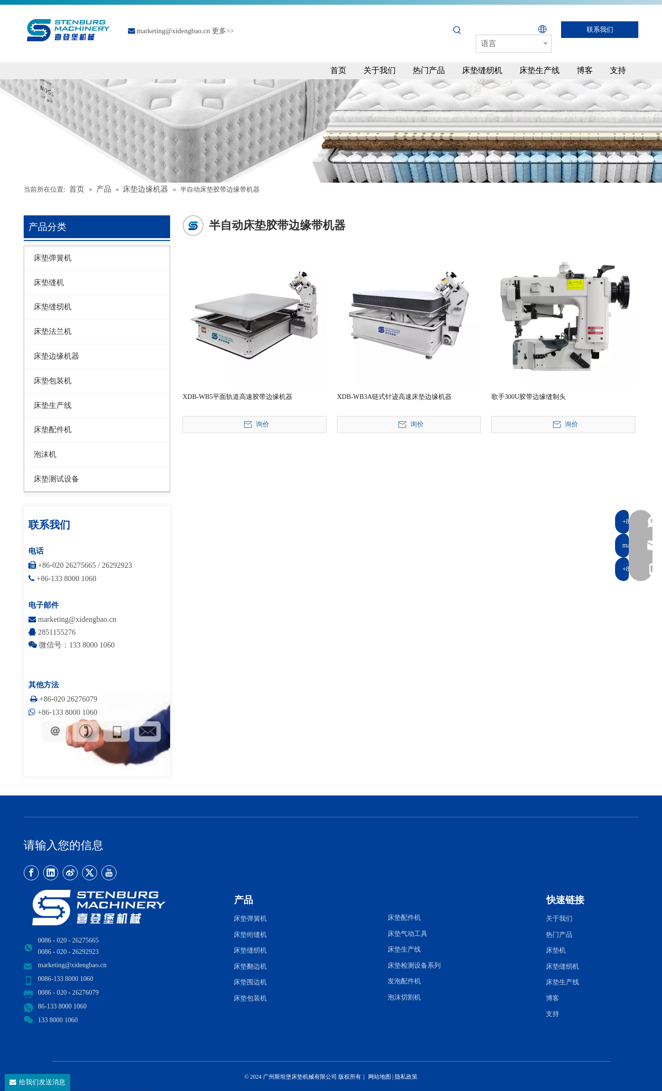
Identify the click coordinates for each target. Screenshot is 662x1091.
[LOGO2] (123, 907)
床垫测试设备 (56, 479)
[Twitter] (89, 872)
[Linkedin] (50, 872)
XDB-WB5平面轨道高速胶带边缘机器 (237, 396)
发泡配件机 (404, 981)
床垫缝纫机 (53, 307)
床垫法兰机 (53, 331)
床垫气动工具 (407, 933)
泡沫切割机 (404, 997)
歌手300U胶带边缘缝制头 (528, 396)
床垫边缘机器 (56, 356)
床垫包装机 (53, 381)
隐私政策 (406, 1076)
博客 (552, 998)
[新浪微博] (70, 872)
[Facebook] (31, 872)
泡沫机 (45, 454)
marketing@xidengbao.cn (173, 31)
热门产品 (559, 934)
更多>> (223, 31)
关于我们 (559, 918)
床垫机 (556, 950)
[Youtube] (109, 872)
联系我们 (600, 29)
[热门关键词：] (457, 30)
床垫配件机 (53, 429)
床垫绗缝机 (250, 934)
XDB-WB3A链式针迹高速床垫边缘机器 (394, 396)
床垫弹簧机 (53, 258)
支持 (554, 1013)
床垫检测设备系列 (414, 965)
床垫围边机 (250, 982)
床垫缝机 (49, 282)
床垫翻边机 (250, 966)
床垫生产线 (53, 405)
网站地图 (379, 1076)
